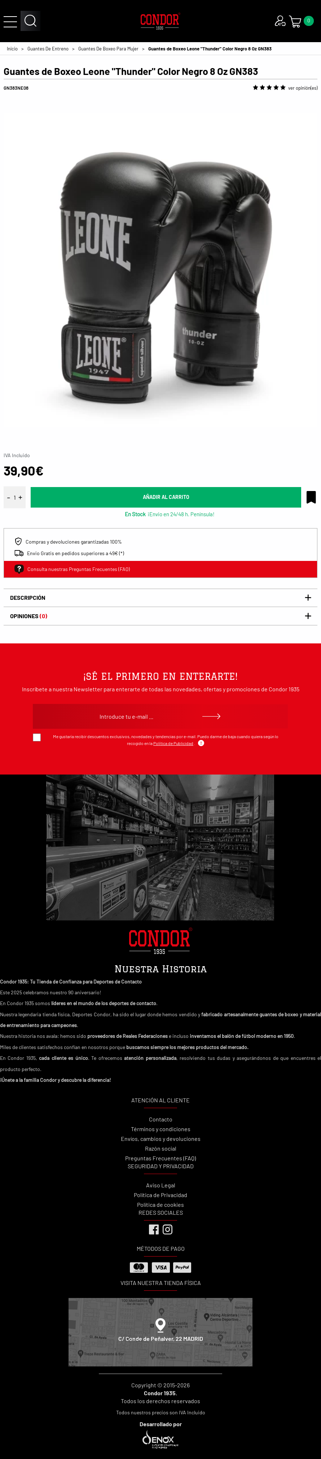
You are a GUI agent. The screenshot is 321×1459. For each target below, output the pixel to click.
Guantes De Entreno (48, 49)
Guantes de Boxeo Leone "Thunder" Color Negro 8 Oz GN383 (210, 49)
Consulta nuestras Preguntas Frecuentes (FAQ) (72, 569)
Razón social (160, 1148)
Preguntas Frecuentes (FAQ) (160, 1158)
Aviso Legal (160, 1185)
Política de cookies (160, 1204)
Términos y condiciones (160, 1128)
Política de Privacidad (160, 1194)
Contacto (160, 1119)
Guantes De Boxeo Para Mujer (108, 49)
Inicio (12, 49)
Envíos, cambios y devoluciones (161, 1138)
